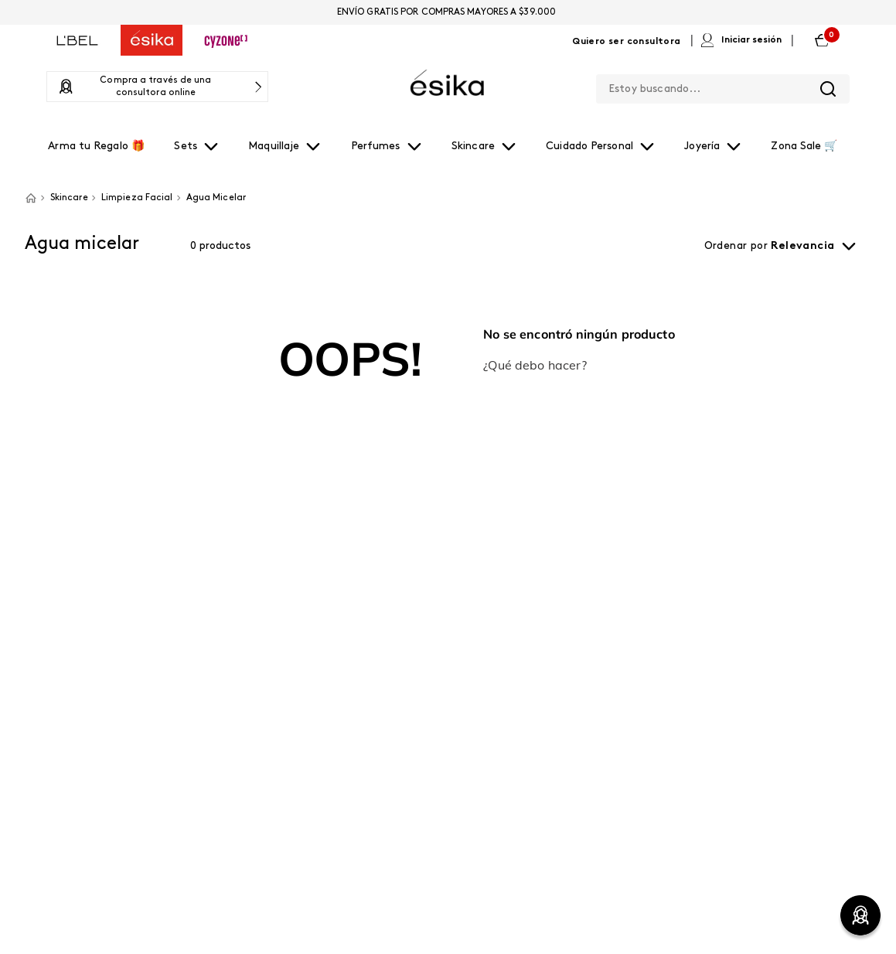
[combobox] (723, 86)
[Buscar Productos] (828, 89)
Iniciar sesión (751, 40)
